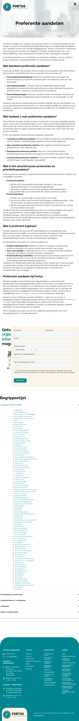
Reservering (19, 516)
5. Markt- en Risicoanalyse (9, 612)
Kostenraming (19, 469)
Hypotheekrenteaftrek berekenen (26, 459)
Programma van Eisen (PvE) (24, 504)
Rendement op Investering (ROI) (25, 520)
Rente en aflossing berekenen (25, 514)
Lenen (64, 654)
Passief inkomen (49, 685)
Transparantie (19, 557)
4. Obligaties (4, 606)
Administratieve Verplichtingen (25, 414)
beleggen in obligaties (30, 293)
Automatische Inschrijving (23, 416)
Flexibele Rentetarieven (23, 453)
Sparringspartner (20, 546)
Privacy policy (56, 713)
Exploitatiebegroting (21, 439)
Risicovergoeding (20, 534)
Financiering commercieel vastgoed (66, 674)
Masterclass (30, 659)
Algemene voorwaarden (42, 713)
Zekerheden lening (21, 487)
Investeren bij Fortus (49, 654)
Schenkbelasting (20, 548)
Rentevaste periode (21, 512)
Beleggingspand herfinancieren (67, 687)
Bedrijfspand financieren (66, 670)
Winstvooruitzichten (21, 579)
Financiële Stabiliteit (21, 451)
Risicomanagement (21, 530)
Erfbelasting (19, 445)
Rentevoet (18, 510)
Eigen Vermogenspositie (23, 441)
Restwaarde (19, 524)
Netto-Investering (21, 494)
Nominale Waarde (21, 496)
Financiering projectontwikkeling (69, 683)
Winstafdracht (19, 575)
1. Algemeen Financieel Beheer (11, 405)
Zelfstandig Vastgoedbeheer (24, 585)
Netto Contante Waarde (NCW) (25, 491)
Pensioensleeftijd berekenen (24, 500)
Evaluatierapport (20, 443)
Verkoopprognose (21, 565)
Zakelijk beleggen (50, 682)
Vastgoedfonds (49, 672)
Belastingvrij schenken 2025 (24, 418)
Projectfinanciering (68, 663)
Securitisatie (19, 542)
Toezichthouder (20, 554)
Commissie (18, 426)
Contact (29, 656)
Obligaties (47, 669)
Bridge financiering (68, 656)
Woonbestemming (21, 581)
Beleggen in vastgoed (48, 662)
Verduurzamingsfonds (33, 661)
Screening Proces (20, 538)
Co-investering (19, 435)
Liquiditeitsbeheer (21, 481)
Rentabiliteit (19, 508)
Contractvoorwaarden (22, 433)
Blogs (28, 664)
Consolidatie (19, 428)
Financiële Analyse (21, 447)
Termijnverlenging (21, 552)
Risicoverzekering (20, 532)
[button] (75, 4)
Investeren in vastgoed (48, 658)
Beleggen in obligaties (48, 666)
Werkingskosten (20, 573)
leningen (43, 251)
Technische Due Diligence (23, 550)
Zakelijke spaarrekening (22, 583)
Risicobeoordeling (21, 528)
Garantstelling (19, 455)
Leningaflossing (20, 471)
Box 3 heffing (19, 422)
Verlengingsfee (20, 569)
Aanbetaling (19, 410)
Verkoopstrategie (20, 567)
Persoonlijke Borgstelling (23, 502)
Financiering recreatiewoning (67, 679)
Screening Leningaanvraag (24, 536)
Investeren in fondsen (48, 675)
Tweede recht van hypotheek (25, 561)
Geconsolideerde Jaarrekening (25, 457)
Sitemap (29, 669)
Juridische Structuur (21, 465)
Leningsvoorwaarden (22, 477)
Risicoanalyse (19, 526)
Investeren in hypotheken (48, 679)
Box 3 (16, 420)
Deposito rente (20, 437)
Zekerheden (19, 587)
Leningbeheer (19, 473)
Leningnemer (19, 475)
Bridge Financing (20, 424)
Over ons (29, 654)
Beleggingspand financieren (67, 666)
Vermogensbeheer (21, 571)
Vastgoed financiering (66, 659)
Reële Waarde (19, 506)
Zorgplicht (18, 589)
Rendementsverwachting (23, 522)
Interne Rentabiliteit (21, 461)
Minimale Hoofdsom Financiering (26, 489)
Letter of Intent (20, 479)
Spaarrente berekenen (22, 544)
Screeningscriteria (21, 540)
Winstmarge (19, 577)
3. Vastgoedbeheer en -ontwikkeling (12, 600)
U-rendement (19, 563)
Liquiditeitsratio (20, 483)
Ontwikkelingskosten (22, 498)
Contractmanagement (22, 430)
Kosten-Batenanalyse (22, 467)
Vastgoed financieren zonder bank (68, 692)
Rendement (19, 518)
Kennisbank (30, 666)
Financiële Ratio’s (20, 449)
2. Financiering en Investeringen (11, 594)
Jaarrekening (19, 463)
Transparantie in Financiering (24, 559)
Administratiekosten (21, 412)
